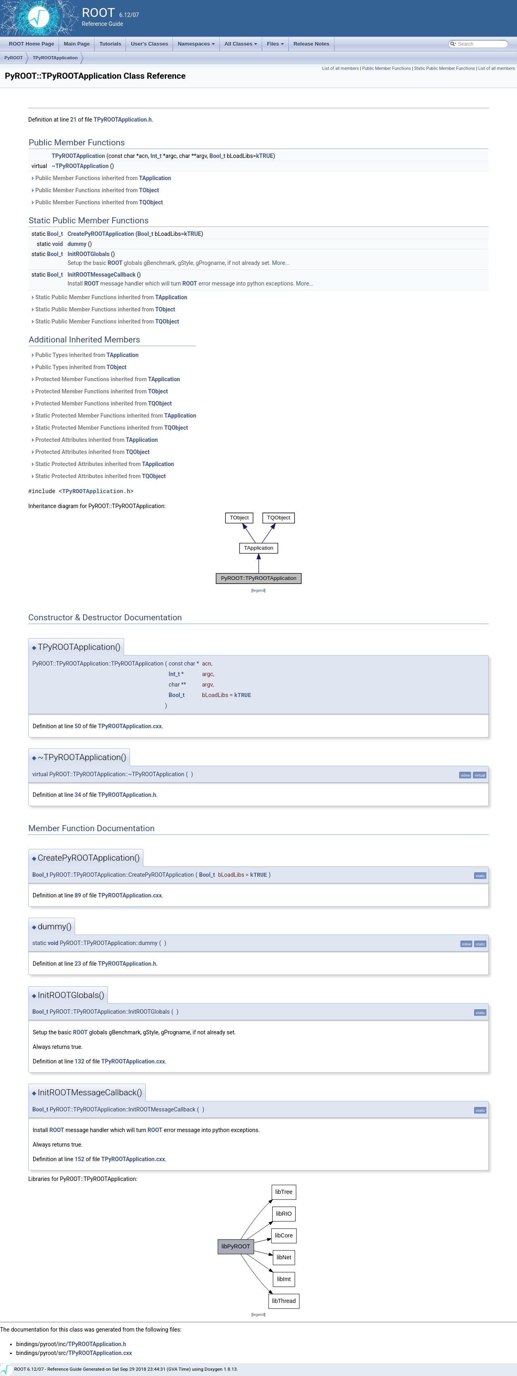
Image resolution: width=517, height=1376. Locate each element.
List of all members (340, 68)
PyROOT (13, 57)
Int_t (156, 156)
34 (78, 795)
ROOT (115, 263)
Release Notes (312, 44)
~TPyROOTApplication (80, 166)
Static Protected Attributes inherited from (102, 464)
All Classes (242, 46)
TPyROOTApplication (55, 57)
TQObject (151, 202)
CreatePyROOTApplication (100, 234)
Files (276, 46)
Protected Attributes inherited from (94, 440)
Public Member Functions (386, 68)
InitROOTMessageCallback (101, 274)
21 (73, 119)
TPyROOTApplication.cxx (130, 726)
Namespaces (197, 46)
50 (78, 726)
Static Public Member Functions (444, 68)
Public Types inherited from (84, 355)
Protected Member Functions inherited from (105, 379)
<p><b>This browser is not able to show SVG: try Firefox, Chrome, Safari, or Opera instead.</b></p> (258, 548)
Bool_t (217, 156)
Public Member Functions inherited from (100, 178)
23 (78, 963)
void (57, 244)
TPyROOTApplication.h (123, 119)
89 (78, 895)
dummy (76, 244)
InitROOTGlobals (88, 254)
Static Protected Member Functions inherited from (113, 415)
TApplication (155, 178)
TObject (149, 190)
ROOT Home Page (31, 44)
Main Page (77, 44)
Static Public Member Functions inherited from (108, 297)
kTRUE (264, 156)
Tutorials (110, 44)
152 (79, 1159)
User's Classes (149, 44)
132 (79, 1061)
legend (258, 590)
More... (281, 263)
